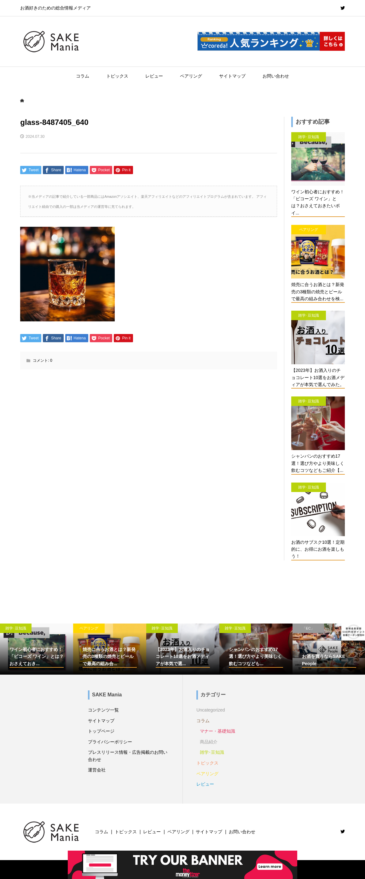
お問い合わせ (276, 76)
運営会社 (97, 769)
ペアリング (191, 76)
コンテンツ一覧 (103, 709)
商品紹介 (208, 741)
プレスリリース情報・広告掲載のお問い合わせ (127, 756)
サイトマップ (232, 76)
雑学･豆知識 (212, 752)
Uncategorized (210, 709)
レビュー (154, 76)
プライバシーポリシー (110, 741)
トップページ (101, 731)
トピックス (117, 76)
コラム (82, 76)
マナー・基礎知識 (217, 731)
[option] (36, 649)
